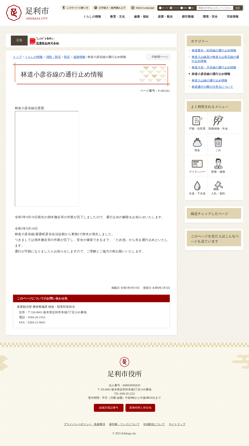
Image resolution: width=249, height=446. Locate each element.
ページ (176, 8)
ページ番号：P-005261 (155, 90)
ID (192, 8)
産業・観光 (165, 16)
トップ (17, 57)
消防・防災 (53, 57)
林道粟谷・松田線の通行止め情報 (214, 50)
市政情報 (233, 16)
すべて (165, 8)
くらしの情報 (92, 16)
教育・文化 (117, 16)
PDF (185, 8)
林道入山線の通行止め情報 (209, 80)
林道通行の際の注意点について (212, 86)
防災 (67, 57)
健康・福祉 (141, 16)
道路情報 (79, 57)
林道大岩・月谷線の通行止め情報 (214, 67)
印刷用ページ (160, 56)
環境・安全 (210, 16)
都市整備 (188, 16)
